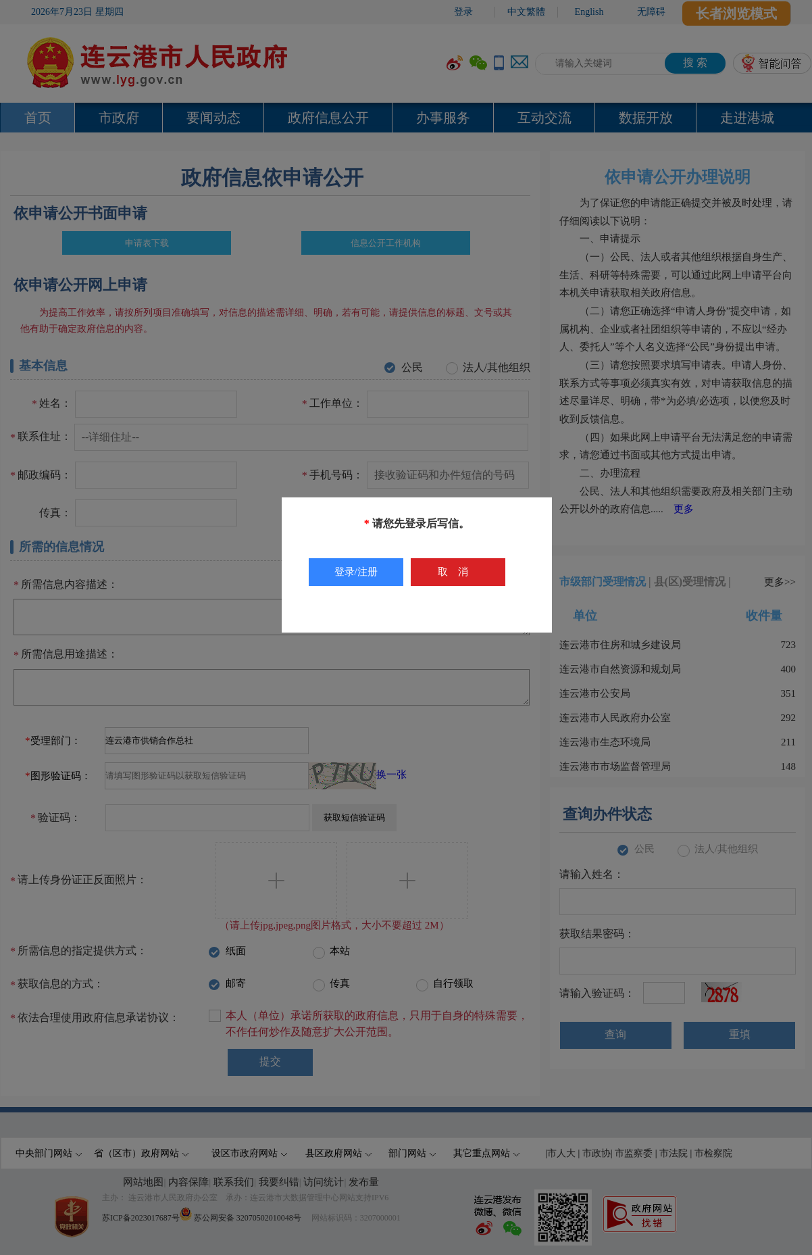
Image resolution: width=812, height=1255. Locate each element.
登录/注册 (356, 571)
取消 (458, 571)
